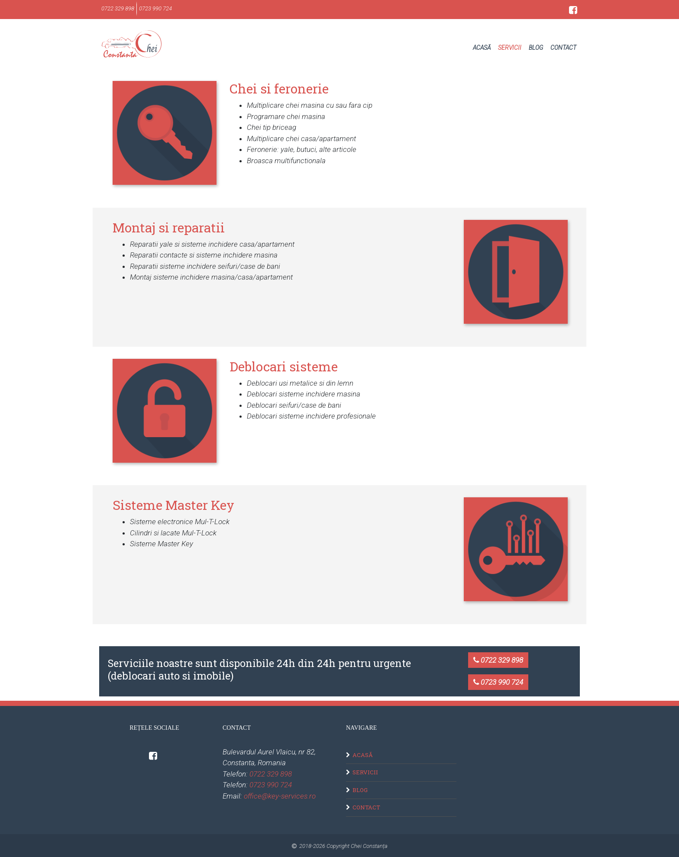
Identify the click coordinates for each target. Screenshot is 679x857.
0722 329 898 (498, 660)
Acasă (482, 47)
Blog (536, 47)
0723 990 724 (498, 682)
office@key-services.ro (280, 796)
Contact (563, 47)
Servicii (509, 47)
